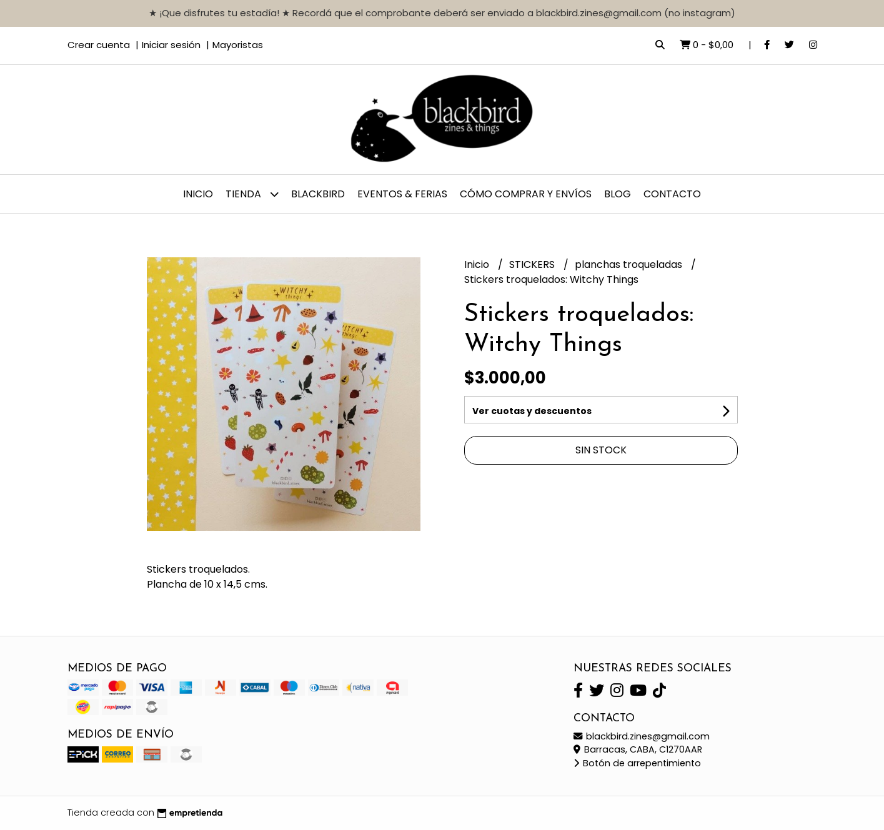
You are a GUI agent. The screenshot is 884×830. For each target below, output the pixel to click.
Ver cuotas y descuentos (532, 411)
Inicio (198, 194)
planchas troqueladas (630, 264)
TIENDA (252, 194)
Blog (617, 194)
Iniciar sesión (171, 44)
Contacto (672, 194)
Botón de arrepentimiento (637, 763)
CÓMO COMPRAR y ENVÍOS (526, 194)
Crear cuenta (98, 44)
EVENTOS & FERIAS (402, 194)
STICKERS (533, 264)
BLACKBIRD (318, 194)
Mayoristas (237, 44)
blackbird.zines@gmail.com (642, 736)
